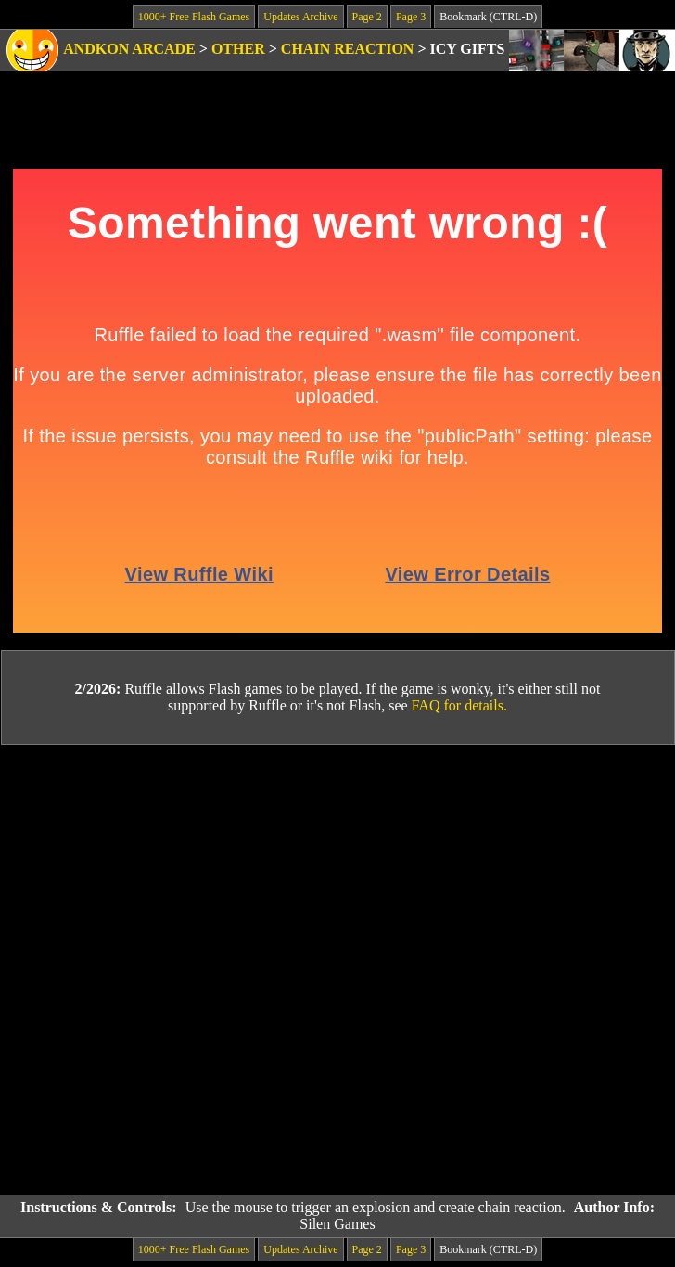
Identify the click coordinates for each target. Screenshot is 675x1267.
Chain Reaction (347, 49)
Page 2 (367, 16)
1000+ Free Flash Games (193, 16)
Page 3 (411, 16)
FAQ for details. (459, 705)
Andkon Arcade (129, 49)
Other (238, 49)
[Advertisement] (216, 970)
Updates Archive (300, 16)
